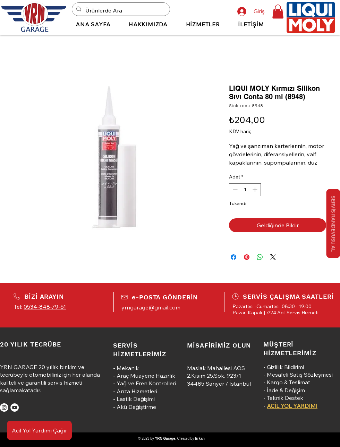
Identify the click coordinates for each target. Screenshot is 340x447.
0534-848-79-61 (45, 306)
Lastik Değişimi (136, 398)
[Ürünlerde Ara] (120, 10)
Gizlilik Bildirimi (285, 366)
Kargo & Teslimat (288, 382)
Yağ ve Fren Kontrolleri (146, 383)
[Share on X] (273, 257)
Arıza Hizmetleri (137, 391)
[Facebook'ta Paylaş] (233, 257)
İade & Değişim (286, 390)
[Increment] (255, 190)
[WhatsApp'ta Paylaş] (260, 257)
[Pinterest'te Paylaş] (247, 257)
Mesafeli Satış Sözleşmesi (300, 374)
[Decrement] (234, 190)
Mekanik (128, 368)
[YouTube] (14, 407)
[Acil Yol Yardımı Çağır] (39, 430)
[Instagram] (4, 407)
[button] (278, 12)
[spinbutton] (245, 190)
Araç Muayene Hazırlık (146, 375)
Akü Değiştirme (136, 406)
